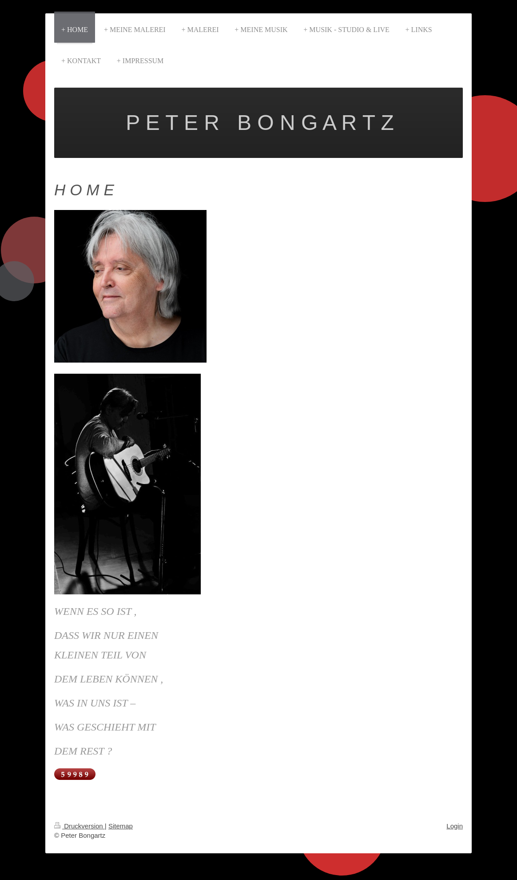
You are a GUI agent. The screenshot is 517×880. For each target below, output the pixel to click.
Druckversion (79, 826)
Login (454, 826)
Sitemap (120, 826)
